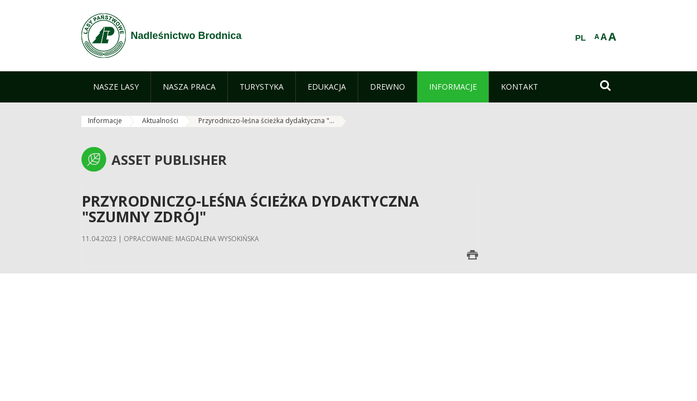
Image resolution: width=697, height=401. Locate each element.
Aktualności (160, 120)
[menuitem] (115, 86)
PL (580, 37)
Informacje (105, 120)
